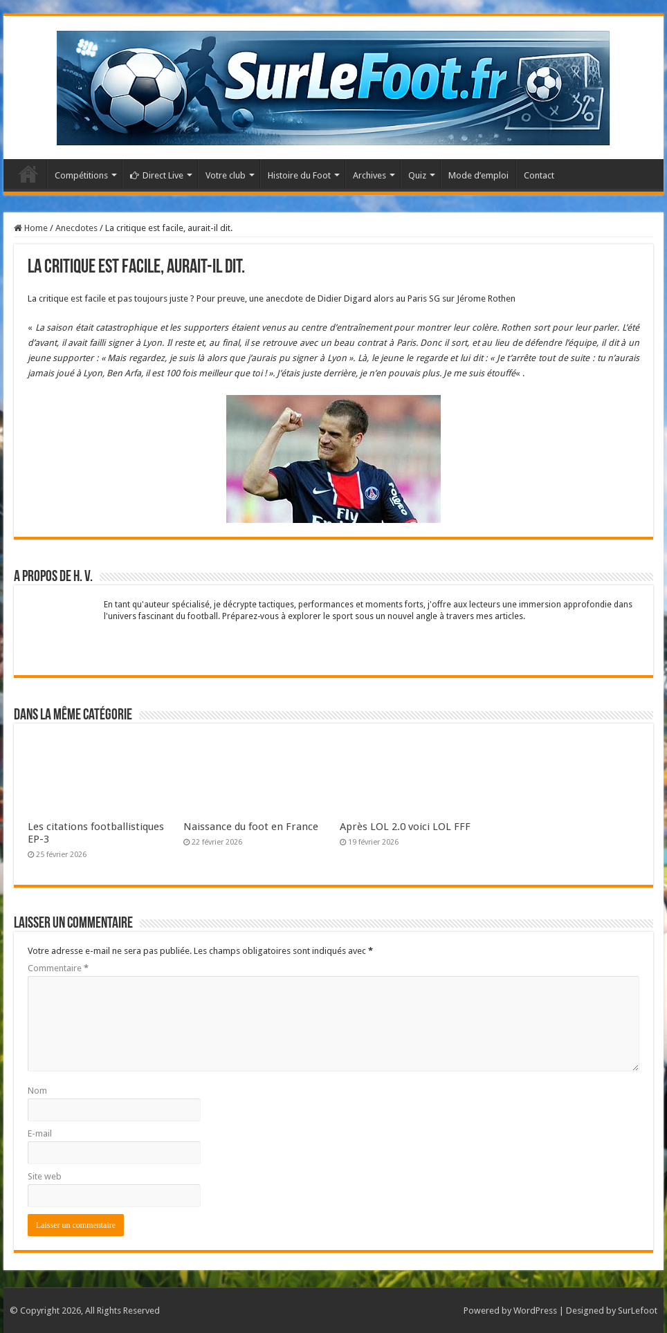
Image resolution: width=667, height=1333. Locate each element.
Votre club (225, 175)
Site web (45, 1176)
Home (31, 228)
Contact (539, 175)
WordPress (535, 1310)
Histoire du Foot (299, 175)
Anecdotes (76, 228)
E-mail (40, 1133)
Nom (37, 1090)
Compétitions (81, 175)
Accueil (28, 173)
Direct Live (156, 175)
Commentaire (58, 968)
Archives (369, 175)
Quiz (417, 175)
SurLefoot (637, 1310)
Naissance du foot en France (250, 826)
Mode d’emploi (478, 175)
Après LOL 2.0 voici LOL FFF (405, 826)
